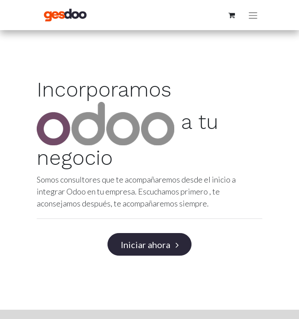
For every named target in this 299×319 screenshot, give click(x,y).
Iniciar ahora (150, 244)
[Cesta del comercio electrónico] (231, 15)
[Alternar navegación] (253, 15)
